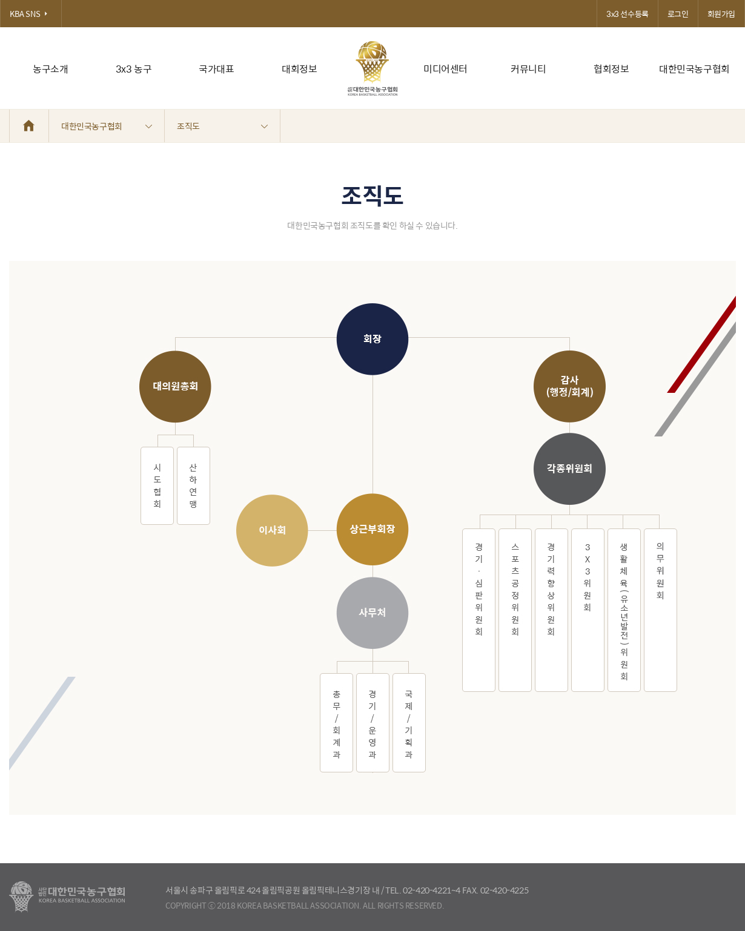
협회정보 (611, 68)
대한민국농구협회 (694, 68)
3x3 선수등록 (627, 13)
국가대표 (216, 68)
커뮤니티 (528, 68)
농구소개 (50, 68)
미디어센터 (445, 68)
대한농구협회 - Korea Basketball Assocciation (67, 897)
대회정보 (299, 68)
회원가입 (721, 13)
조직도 (222, 126)
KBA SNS (31, 13)
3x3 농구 (134, 68)
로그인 (678, 13)
